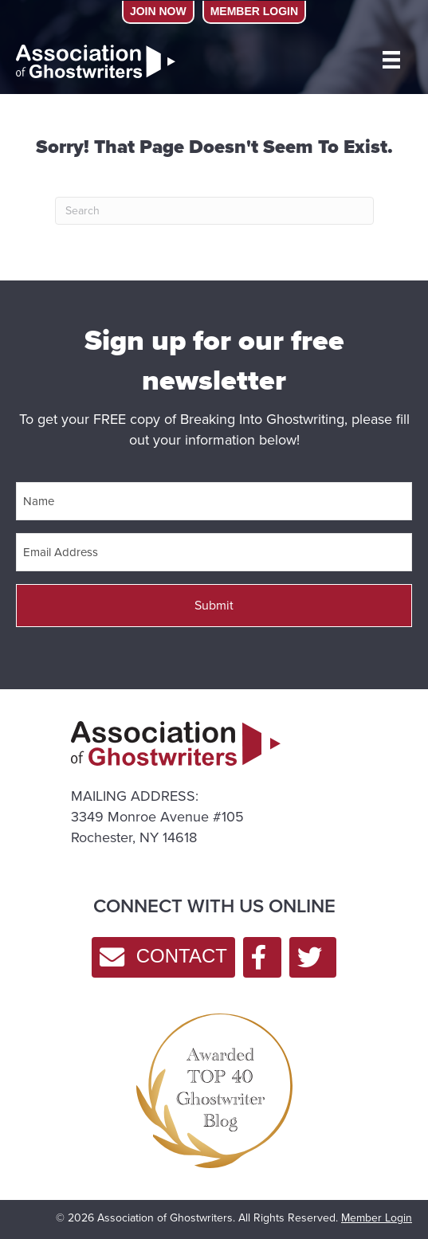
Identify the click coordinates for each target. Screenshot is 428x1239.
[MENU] (391, 60)
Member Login (376, 1218)
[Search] (214, 211)
